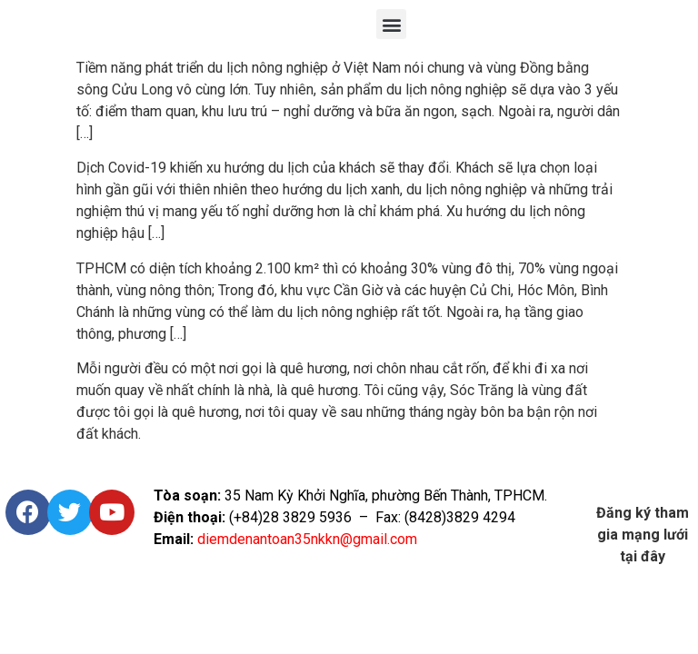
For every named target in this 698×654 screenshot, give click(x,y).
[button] (391, 24)
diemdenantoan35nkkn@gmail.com (307, 539)
